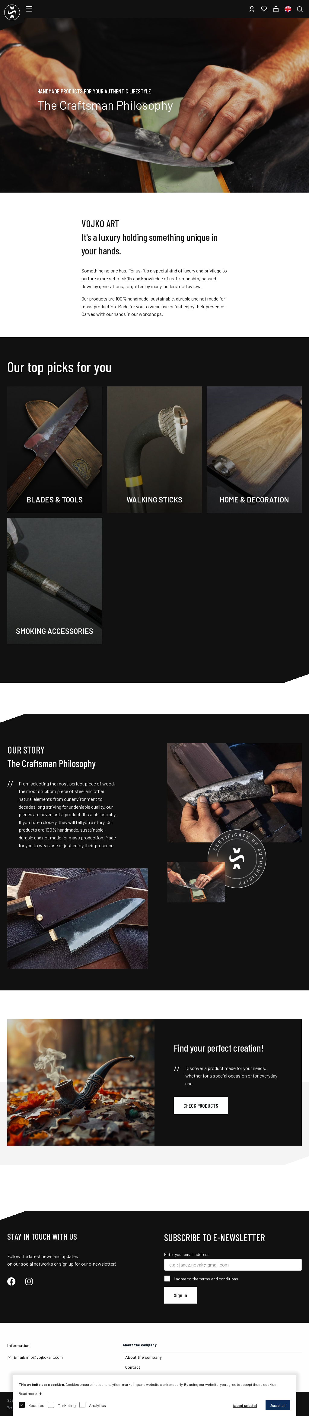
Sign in (180, 1295)
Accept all (277, 1405)
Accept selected (245, 1405)
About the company (143, 1357)
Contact (132, 1367)
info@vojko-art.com (44, 1357)
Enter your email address (186, 1254)
